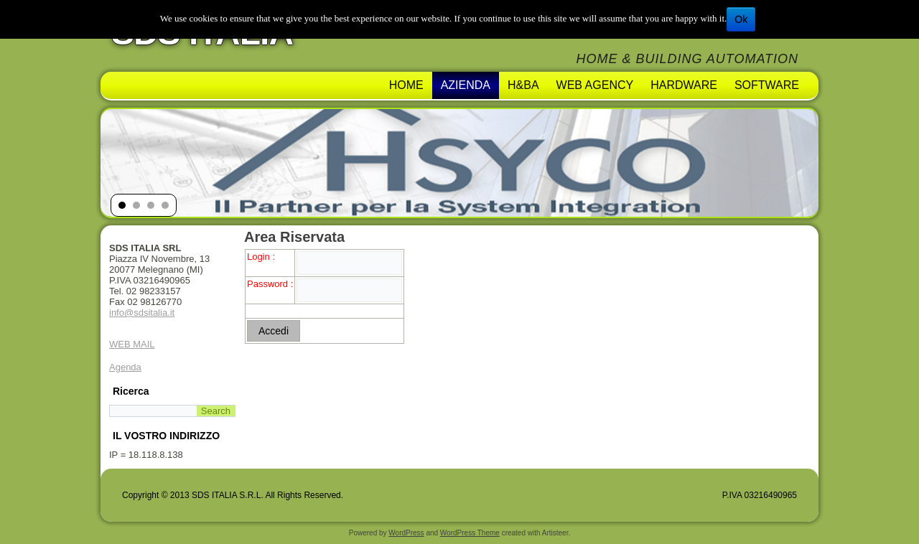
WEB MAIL (132, 344)
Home (406, 85)
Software (766, 85)
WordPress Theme (470, 533)
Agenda (125, 367)
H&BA (523, 85)
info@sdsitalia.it (141, 312)
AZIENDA (465, 85)
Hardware (683, 85)
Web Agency (595, 85)
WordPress (406, 533)
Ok (740, 19)
